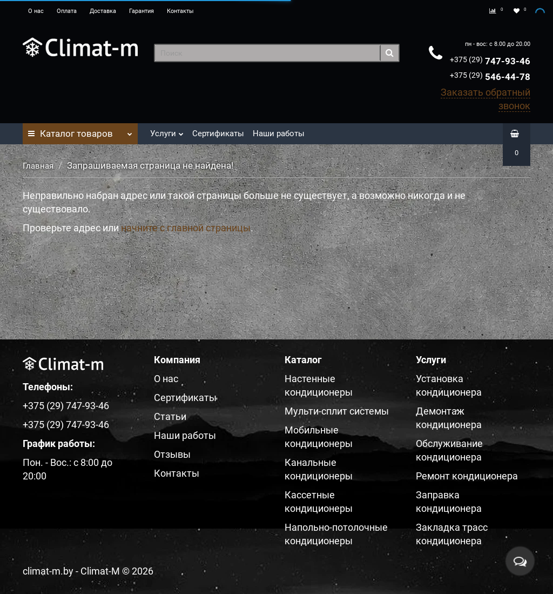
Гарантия (141, 11)
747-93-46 (490, 61)
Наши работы (279, 133)
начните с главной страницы (186, 227)
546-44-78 (490, 76)
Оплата (67, 11)
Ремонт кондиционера (467, 476)
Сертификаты (218, 133)
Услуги (167, 130)
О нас (36, 11)
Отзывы (172, 454)
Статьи (170, 416)
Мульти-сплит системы (337, 411)
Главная (38, 166)
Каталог (80, 131)
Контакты (180, 11)
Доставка (103, 11)
